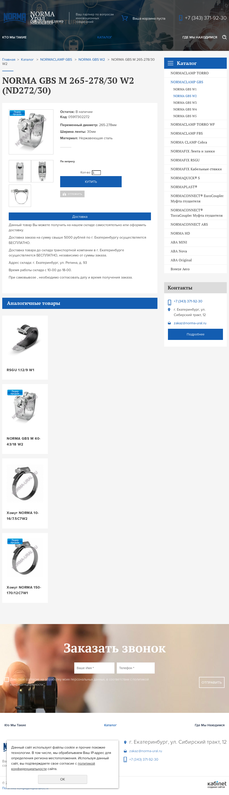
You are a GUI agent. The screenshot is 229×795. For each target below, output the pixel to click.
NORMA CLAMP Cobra (189, 142)
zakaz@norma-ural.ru (190, 323)
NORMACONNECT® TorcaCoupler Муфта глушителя (197, 213)
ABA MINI (179, 242)
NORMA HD (180, 233)
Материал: (69, 138)
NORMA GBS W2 (185, 96)
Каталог (104, 37)
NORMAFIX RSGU (185, 160)
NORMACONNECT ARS (189, 224)
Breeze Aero (180, 269)
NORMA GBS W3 (185, 103)
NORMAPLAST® (184, 187)
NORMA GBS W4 (185, 109)
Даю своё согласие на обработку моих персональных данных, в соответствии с (79, 682)
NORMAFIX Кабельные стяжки (196, 169)
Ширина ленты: (73, 131)
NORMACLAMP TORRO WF (193, 124)
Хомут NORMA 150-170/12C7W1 (24, 590)
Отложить (75, 194)
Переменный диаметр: (79, 125)
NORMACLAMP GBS (187, 82)
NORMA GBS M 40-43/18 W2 (24, 441)
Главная (8, 60)
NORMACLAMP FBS (187, 133)
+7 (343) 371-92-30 (206, 18)
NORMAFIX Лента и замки (193, 151)
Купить (91, 182)
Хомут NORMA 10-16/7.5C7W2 (23, 516)
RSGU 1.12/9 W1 (20, 370)
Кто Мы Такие (14, 37)
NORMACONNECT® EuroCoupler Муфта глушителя (197, 198)
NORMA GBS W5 (185, 116)
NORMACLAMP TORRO (190, 73)
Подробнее (195, 334)
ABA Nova (179, 251)
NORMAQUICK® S (185, 178)
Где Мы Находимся (199, 37)
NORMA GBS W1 (185, 89)
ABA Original (181, 260)
